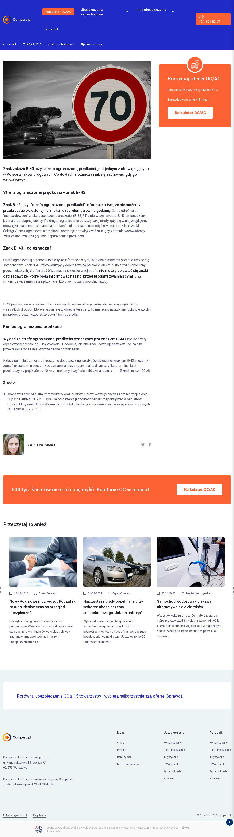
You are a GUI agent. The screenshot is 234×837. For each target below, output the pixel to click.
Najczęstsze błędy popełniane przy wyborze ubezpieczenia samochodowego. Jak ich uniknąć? (113, 607)
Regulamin (39, 815)
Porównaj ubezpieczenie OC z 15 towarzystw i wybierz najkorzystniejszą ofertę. (100, 696)
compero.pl (224, 815)
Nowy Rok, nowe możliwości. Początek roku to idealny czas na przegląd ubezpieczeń (42, 607)
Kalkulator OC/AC (58, 12)
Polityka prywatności (15, 815)
